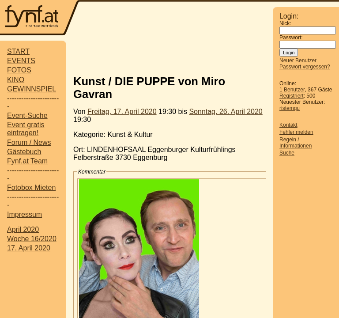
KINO (15, 79)
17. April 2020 (28, 248)
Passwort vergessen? (304, 67)
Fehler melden (296, 132)
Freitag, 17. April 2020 (122, 111)
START (18, 51)
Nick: (285, 23)
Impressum (24, 214)
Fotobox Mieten (31, 187)
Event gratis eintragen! (25, 128)
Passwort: (291, 37)
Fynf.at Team (27, 161)
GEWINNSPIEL (31, 89)
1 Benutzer (292, 90)
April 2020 (23, 229)
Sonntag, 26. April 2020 (225, 111)
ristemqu (289, 108)
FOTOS (19, 70)
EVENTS (21, 60)
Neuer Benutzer (297, 60)
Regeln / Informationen (295, 142)
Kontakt (288, 125)
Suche (286, 153)
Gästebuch (24, 151)
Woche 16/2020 (31, 238)
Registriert (291, 96)
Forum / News (29, 142)
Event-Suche (27, 115)
